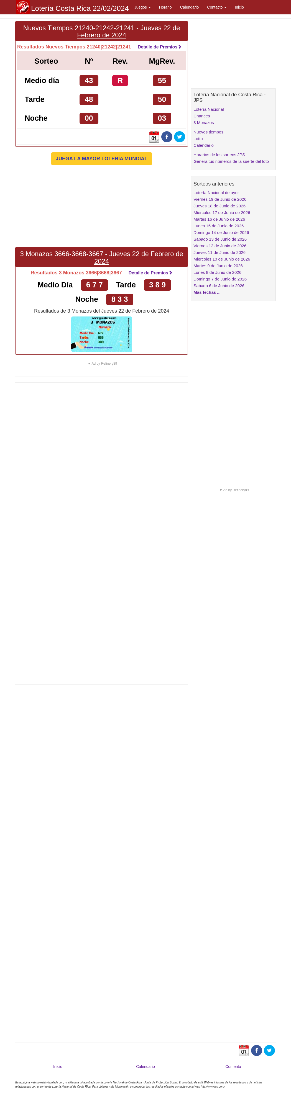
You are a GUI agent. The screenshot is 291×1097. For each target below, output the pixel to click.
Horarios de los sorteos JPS (219, 154)
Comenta (233, 1066)
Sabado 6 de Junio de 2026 (218, 285)
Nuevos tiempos (208, 132)
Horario (165, 7)
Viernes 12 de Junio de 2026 (219, 245)
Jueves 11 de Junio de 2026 (219, 252)
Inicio (239, 7)
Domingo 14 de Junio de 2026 (221, 232)
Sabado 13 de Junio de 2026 (220, 239)
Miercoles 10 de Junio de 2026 (221, 259)
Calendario (189, 7)
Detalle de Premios (160, 47)
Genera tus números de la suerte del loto (231, 161)
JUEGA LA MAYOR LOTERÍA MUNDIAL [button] (101, 158)
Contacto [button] (216, 7)
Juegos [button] (142, 7)
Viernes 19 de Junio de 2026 (219, 199)
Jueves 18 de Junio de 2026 (219, 206)
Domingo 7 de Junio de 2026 (220, 279)
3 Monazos (203, 122)
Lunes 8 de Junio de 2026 (217, 272)
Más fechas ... (207, 292)
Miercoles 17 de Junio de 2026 (221, 212)
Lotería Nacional (208, 109)
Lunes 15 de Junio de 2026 (218, 225)
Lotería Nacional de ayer (216, 192)
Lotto (198, 138)
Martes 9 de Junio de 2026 (218, 265)
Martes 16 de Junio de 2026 (219, 219)
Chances (201, 116)
